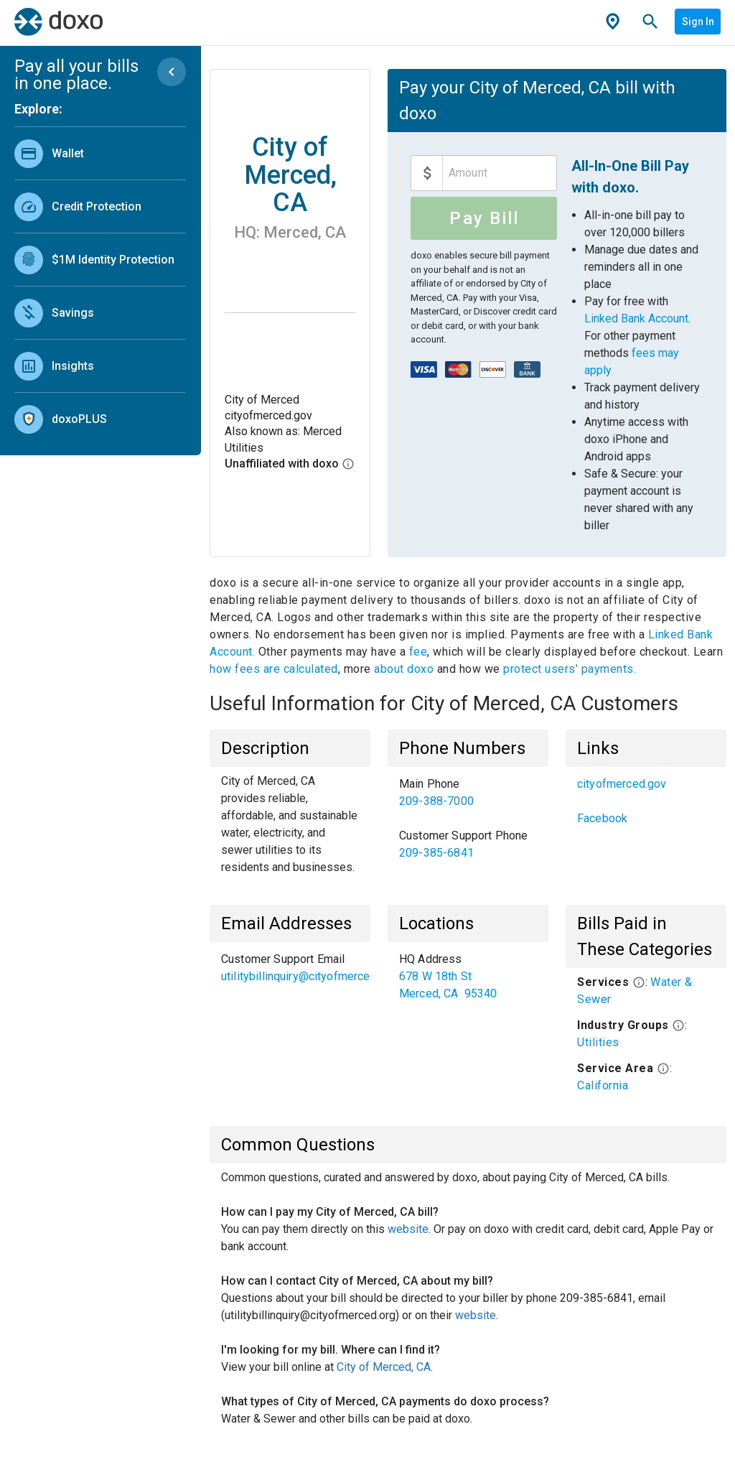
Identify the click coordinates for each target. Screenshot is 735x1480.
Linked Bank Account (636, 318)
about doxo (404, 669)
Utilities (598, 1042)
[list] (100, 283)
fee (418, 651)
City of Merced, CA (384, 1367)
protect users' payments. (569, 669)
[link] (100, 153)
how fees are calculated (274, 669)
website (408, 1229)
